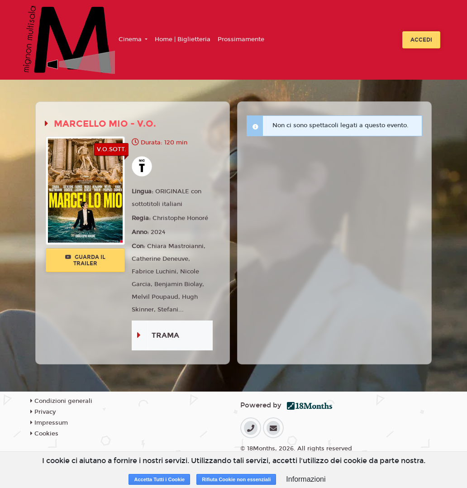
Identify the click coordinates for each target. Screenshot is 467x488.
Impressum (49, 422)
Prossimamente (241, 39)
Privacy (43, 412)
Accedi (421, 40)
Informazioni (305, 479)
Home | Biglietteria (182, 39)
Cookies (44, 433)
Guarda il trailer (85, 260)
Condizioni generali (61, 401)
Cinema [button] (131, 39)
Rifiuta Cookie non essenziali (236, 479)
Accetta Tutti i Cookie (159, 479)
